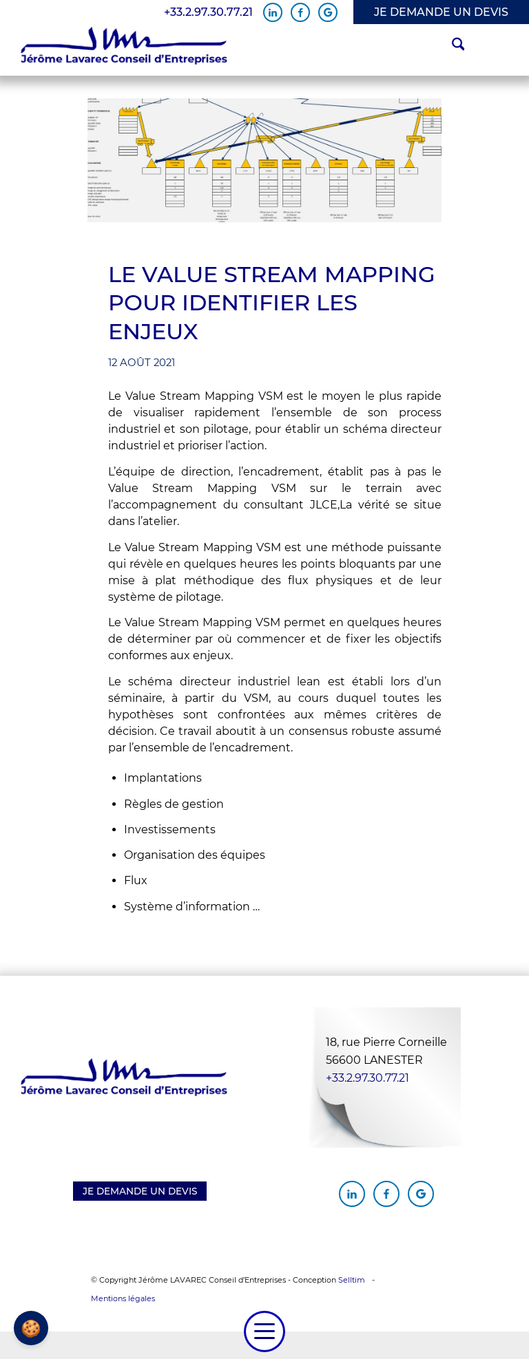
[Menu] (264, 1331)
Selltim (351, 1280)
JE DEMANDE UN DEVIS (441, 12)
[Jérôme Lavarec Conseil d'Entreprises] (124, 46)
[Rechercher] (451, 46)
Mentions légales (123, 1298)
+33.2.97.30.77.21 (208, 12)
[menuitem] (451, 46)
